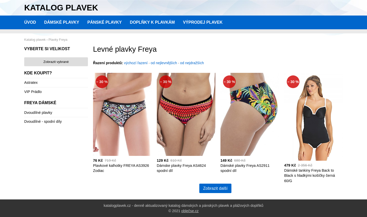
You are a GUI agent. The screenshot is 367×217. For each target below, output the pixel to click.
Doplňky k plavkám (152, 22)
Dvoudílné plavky (38, 113)
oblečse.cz (190, 211)
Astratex (31, 82)
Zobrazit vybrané (56, 62)
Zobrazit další (215, 188)
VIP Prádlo (33, 92)
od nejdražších (192, 63)
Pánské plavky (104, 22)
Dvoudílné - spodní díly (43, 121)
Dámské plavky (61, 22)
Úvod (30, 22)
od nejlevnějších (164, 63)
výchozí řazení (136, 63)
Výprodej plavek (202, 22)
